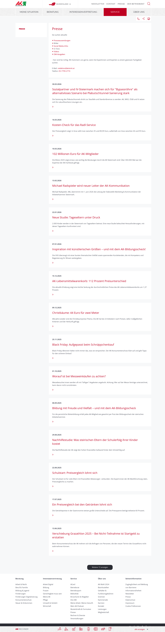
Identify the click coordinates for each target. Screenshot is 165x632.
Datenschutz (130, 600)
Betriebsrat (74, 587)
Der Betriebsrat (135, 4)
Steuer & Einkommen (23, 603)
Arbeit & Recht (21, 584)
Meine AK (46, 597)
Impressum (129, 603)
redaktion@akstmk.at (66, 68)
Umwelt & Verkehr (50, 603)
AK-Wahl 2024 (103, 584)
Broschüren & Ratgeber (79, 597)
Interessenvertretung (83, 12)
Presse (121, 4)
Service (115, 12)
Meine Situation (29, 12)
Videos (56, 51)
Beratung (53, 12)
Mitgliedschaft (103, 612)
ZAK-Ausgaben (59, 54)
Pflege (45, 600)
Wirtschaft (47, 606)
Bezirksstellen (103, 587)
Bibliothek (74, 593)
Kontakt (110, 4)
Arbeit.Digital (48, 584)
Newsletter (97, 4)
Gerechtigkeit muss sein (52, 593)
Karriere (101, 603)
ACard (72, 584)
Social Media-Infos (61, 46)
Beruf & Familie (21, 587)
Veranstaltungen (76, 618)
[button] (148, 3)
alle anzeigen (140, 629)
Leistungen (102, 609)
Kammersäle (103, 600)
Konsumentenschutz (23, 600)
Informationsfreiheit (133, 590)
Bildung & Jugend (22, 590)
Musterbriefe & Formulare (80, 609)
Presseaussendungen (62, 40)
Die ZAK (73, 600)
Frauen (45, 590)
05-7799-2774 (64, 71)
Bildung (46, 587)
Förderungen (20, 593)
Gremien (101, 597)
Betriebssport (75, 590)
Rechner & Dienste (77, 615)
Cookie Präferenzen (133, 606)
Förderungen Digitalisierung (26, 597)
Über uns (138, 12)
